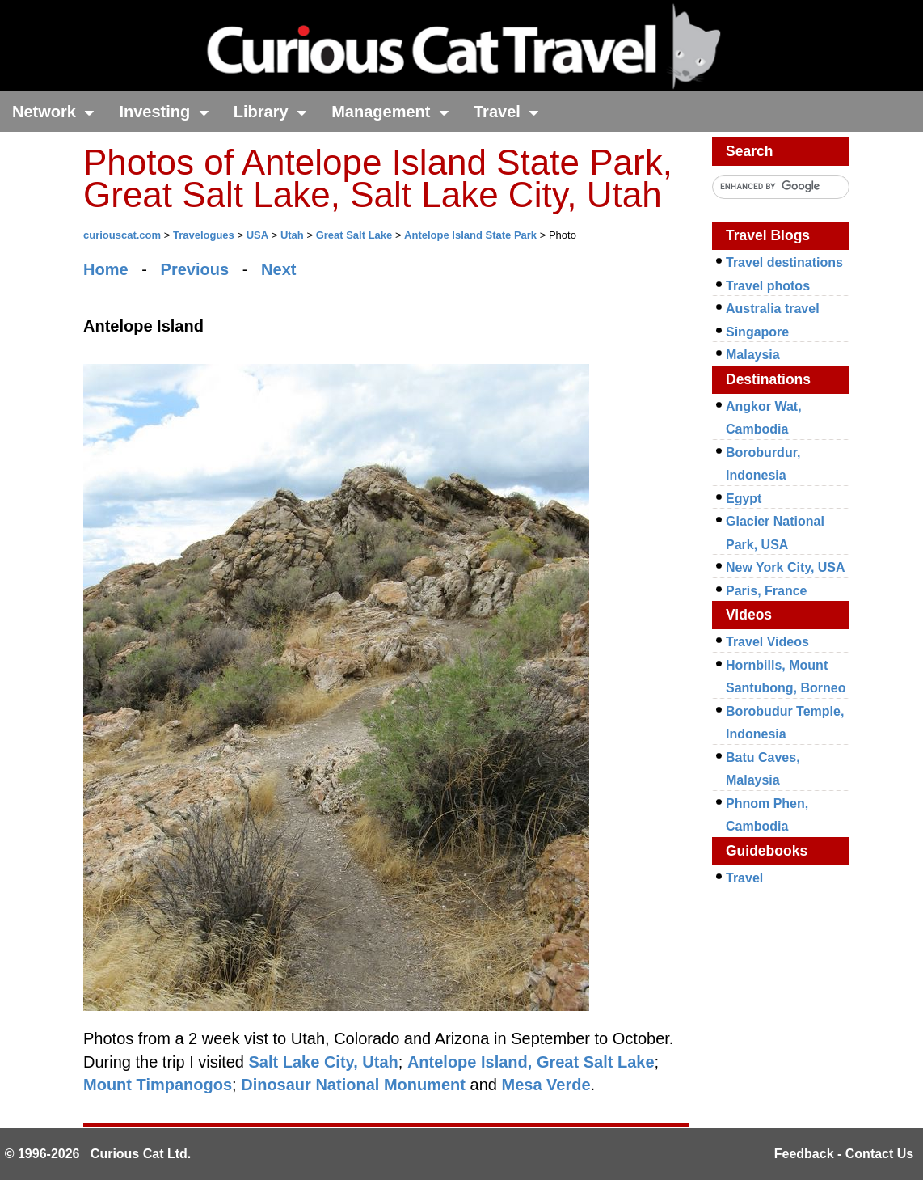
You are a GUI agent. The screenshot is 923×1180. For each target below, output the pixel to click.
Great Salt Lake (354, 235)
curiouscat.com (122, 235)
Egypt (743, 498)
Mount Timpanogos (157, 1084)
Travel (506, 112)
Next (278, 269)
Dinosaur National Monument (353, 1084)
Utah (292, 235)
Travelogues (203, 235)
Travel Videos (767, 642)
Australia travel (773, 308)
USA (257, 235)
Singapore (757, 332)
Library (270, 112)
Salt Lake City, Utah (323, 1062)
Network (53, 112)
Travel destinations (784, 262)
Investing (164, 112)
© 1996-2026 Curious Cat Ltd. (98, 1154)
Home (106, 269)
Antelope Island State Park (470, 235)
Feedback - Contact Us (843, 1154)
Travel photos (768, 286)
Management (390, 112)
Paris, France (766, 591)
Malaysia (753, 355)
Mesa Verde (545, 1084)
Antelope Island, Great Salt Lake (531, 1062)
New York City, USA (785, 567)
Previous (195, 269)
